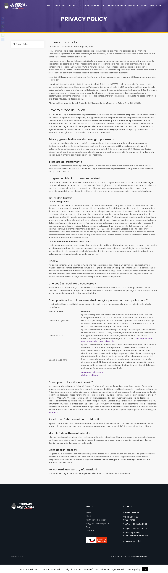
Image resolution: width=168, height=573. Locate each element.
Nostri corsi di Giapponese (98, 520)
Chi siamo (90, 516)
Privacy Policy (20, 44)
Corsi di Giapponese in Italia (86, 5)
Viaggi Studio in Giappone (97, 523)
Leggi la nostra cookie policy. (126, 569)
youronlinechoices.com (92, 372)
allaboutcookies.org (90, 375)
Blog (88, 527)
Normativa (53, 412)
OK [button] (145, 569)
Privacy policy (17, 556)
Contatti (90, 530)
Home (88, 512)
